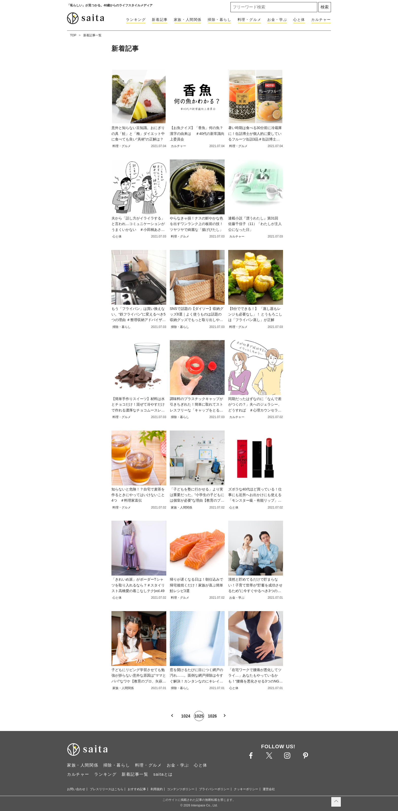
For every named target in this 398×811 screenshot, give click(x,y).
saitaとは (163, 774)
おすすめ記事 (137, 789)
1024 (185, 716)
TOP (73, 35)
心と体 (299, 20)
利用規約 (157, 789)
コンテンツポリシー (180, 789)
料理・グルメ (249, 20)
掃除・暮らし (219, 20)
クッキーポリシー (246, 789)
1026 (212, 716)
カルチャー (321, 20)
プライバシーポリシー (214, 789)
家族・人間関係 (188, 20)
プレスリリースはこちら (106, 789)
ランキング (136, 20)
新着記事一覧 (92, 35)
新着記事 (160, 20)
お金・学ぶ (277, 20)
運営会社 (269, 789)
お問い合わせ (76, 789)
